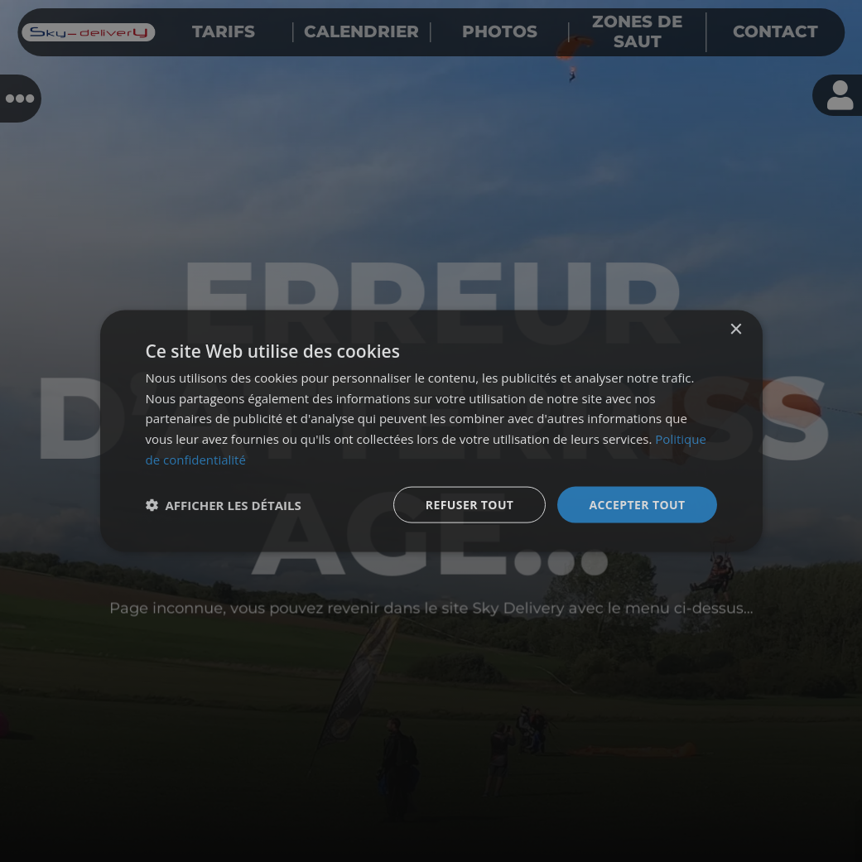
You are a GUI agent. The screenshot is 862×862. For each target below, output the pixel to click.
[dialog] (431, 431)
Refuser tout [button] (470, 504)
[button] (223, 505)
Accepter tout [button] (637, 504)
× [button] (736, 329)
